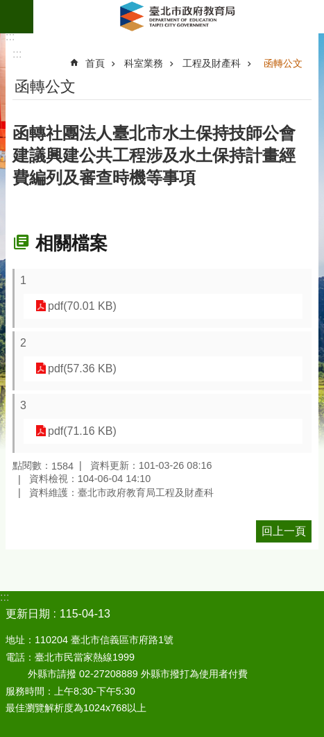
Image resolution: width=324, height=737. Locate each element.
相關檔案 (71, 243)
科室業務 (143, 63)
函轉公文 (283, 63)
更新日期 (28, 614)
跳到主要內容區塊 (7, 7)
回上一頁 (284, 531)
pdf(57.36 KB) (82, 368)
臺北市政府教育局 (178, 16)
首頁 (95, 63)
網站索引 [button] (16, 16)
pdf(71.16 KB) (82, 431)
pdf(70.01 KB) (82, 306)
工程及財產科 (211, 63)
